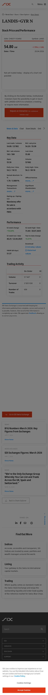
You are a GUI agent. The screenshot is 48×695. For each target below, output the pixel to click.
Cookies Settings (24, 683)
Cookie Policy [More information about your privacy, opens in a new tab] (19, 676)
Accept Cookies (24, 690)
